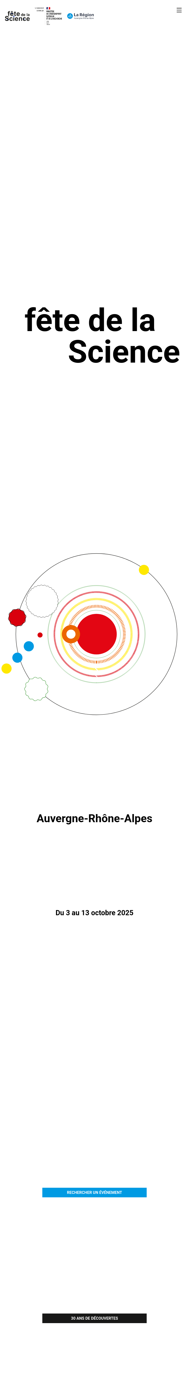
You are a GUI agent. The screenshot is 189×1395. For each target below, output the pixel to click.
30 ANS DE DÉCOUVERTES (94, 1318)
